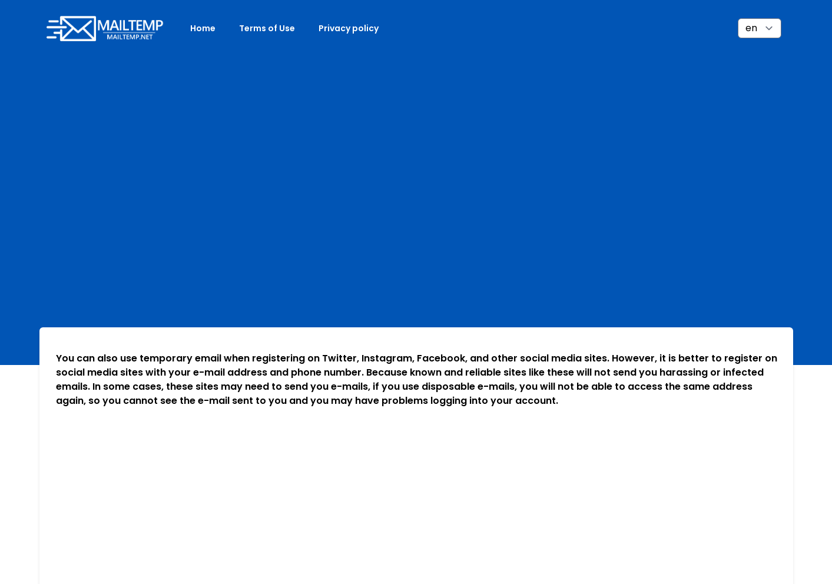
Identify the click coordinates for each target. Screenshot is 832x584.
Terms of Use (267, 28)
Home (203, 28)
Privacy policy (349, 28)
